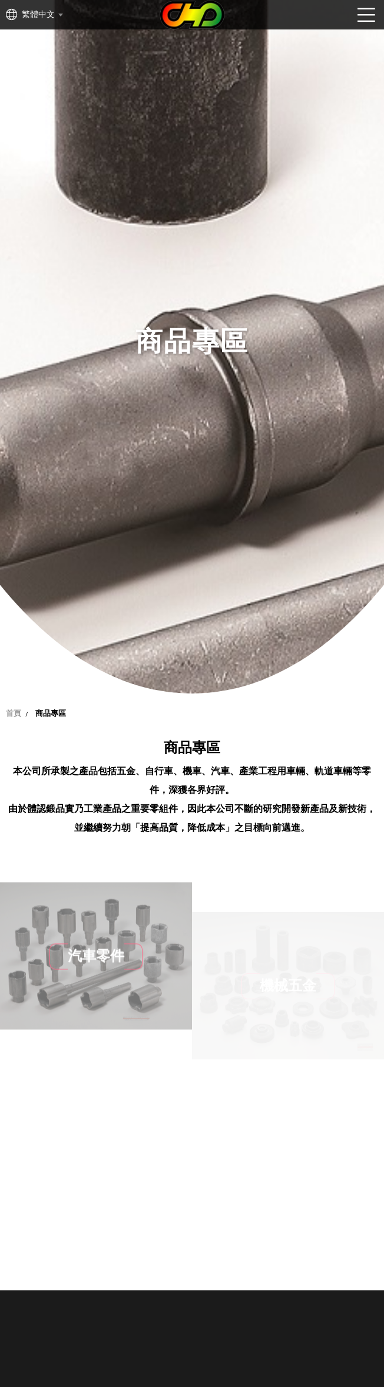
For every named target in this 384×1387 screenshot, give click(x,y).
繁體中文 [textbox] (38, 14)
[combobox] (42, 14)
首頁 (13, 713)
